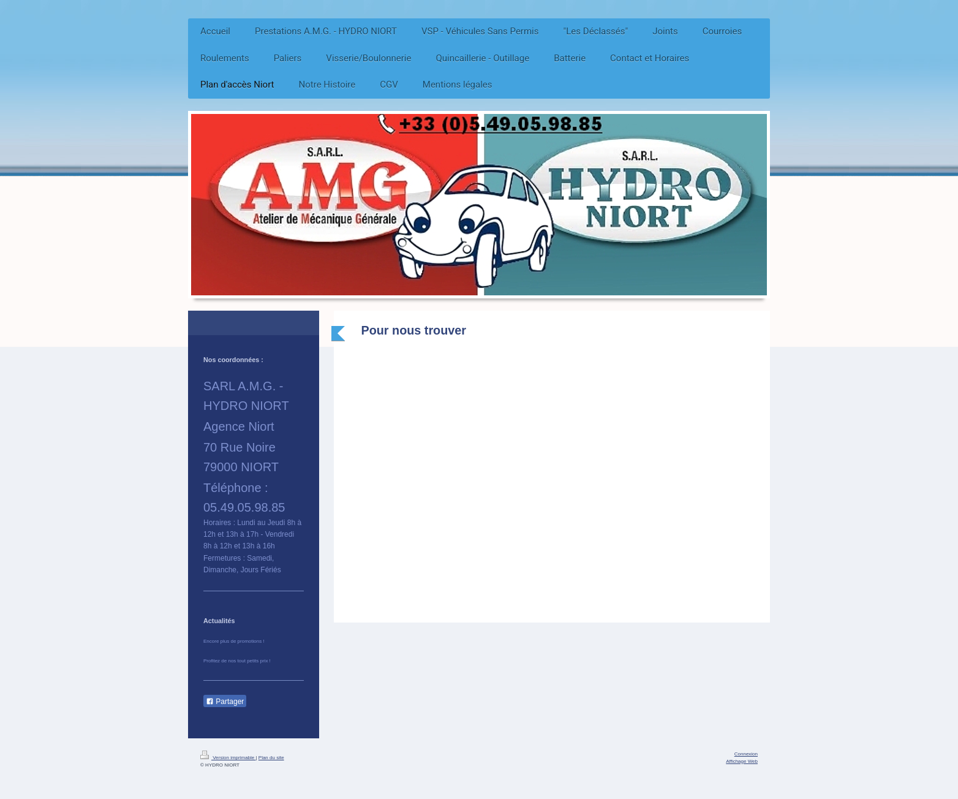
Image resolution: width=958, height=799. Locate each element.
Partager (225, 701)
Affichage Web (742, 761)
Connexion (746, 754)
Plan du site (271, 757)
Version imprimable (227, 757)
